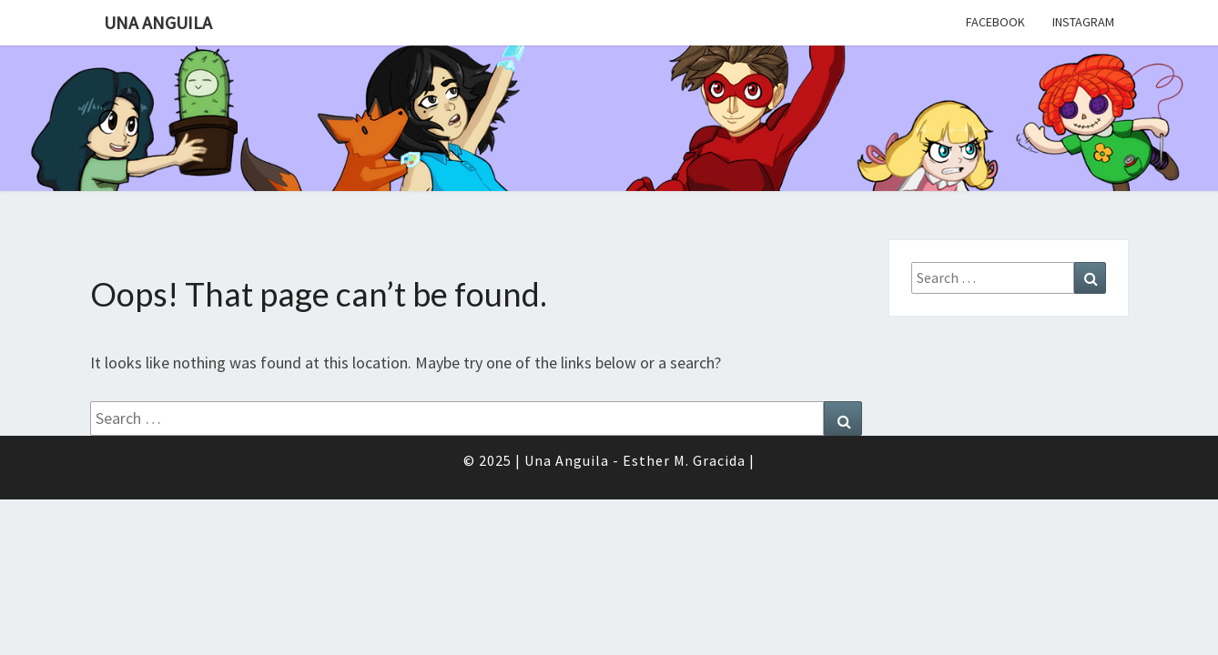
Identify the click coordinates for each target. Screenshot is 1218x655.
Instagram (1083, 22)
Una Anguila (158, 22)
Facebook (995, 22)
